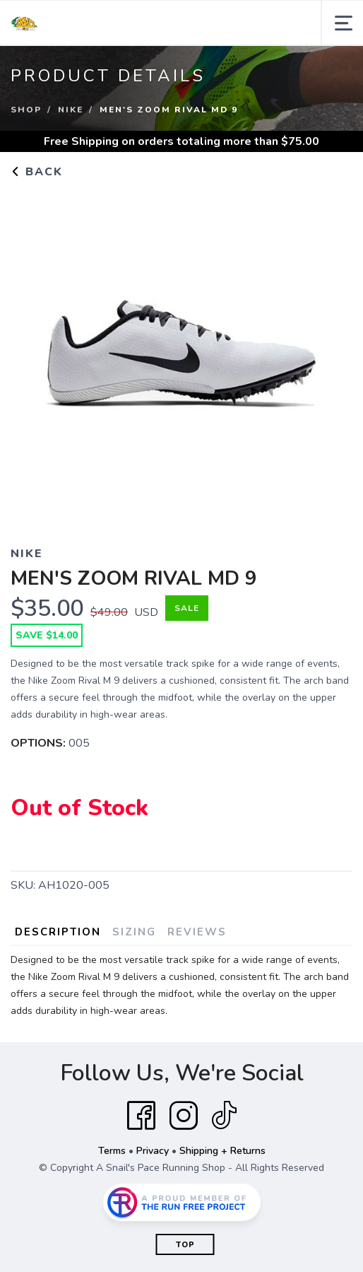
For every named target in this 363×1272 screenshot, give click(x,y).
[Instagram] (183, 1116)
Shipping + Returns (222, 1150)
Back (37, 172)
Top (185, 1244)
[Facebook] (141, 1116)
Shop (26, 109)
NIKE (70, 109)
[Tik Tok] (224, 1116)
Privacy (152, 1150)
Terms (112, 1150)
